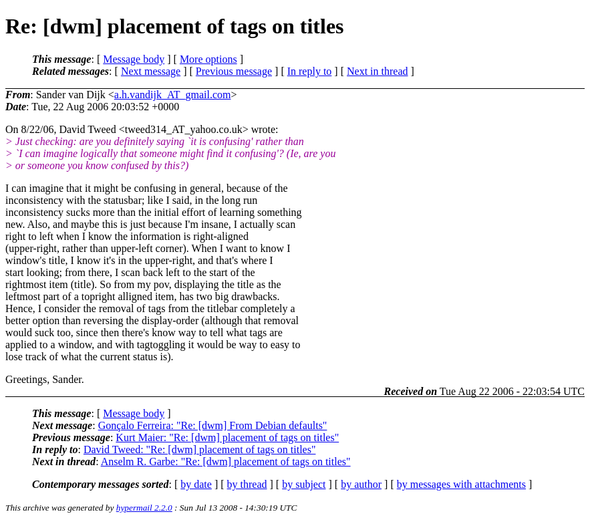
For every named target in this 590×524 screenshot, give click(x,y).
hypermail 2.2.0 (144, 508)
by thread (247, 484)
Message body (133, 59)
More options (208, 59)
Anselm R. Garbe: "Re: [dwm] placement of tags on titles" (226, 461)
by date (196, 484)
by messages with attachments (461, 484)
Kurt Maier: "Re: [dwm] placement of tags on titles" (227, 437)
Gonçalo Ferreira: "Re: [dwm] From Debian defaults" (212, 425)
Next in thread (377, 71)
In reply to (309, 71)
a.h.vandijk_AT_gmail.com (172, 94)
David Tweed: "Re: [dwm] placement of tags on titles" (200, 449)
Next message (150, 71)
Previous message (234, 71)
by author (361, 484)
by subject (303, 484)
